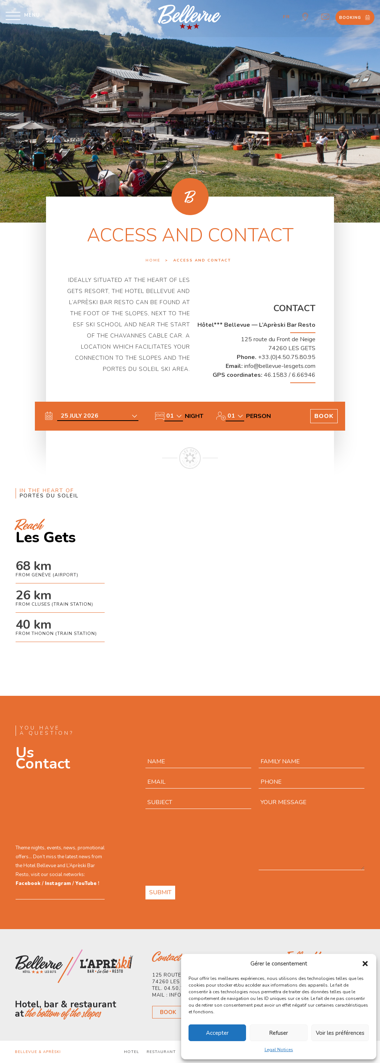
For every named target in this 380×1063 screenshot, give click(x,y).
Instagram (58, 883)
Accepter (217, 1033)
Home (152, 260)
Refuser (278, 1033)
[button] (365, 963)
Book (168, 1012)
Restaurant (161, 1051)
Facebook (28, 883)
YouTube (85, 883)
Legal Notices (279, 1050)
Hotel (131, 1051)
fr (286, 16)
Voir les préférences (340, 1033)
